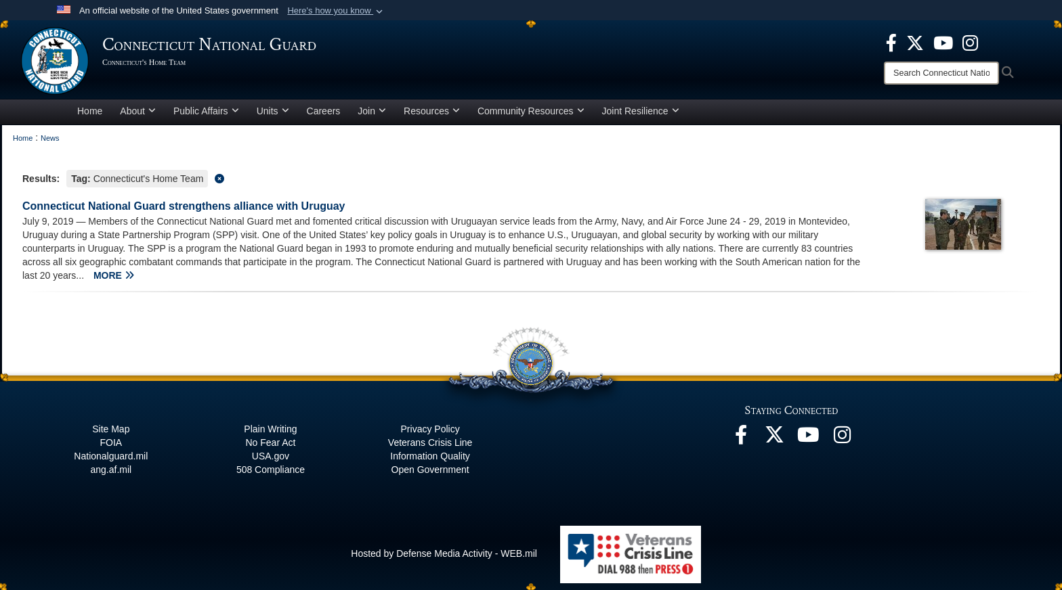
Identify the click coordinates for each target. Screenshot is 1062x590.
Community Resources (531, 111)
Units (273, 111)
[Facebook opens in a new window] (891, 42)
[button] (336, 11)
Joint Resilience (640, 111)
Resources (432, 111)
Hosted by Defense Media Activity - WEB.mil (444, 553)
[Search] (941, 73)
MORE (113, 275)
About (138, 111)
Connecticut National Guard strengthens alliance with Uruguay (183, 206)
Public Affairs (206, 111)
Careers (324, 111)
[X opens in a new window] (915, 42)
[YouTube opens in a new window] (943, 42)
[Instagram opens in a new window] (970, 42)
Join (372, 111)
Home (89, 111)
